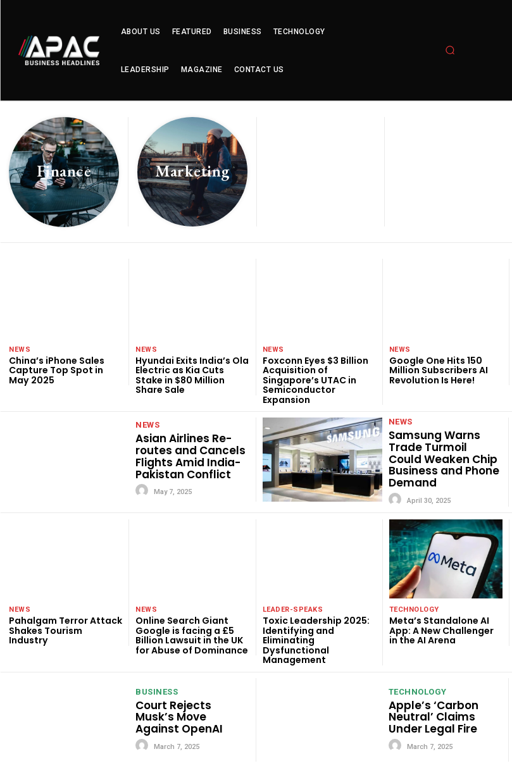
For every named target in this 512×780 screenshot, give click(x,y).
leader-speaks (293, 609)
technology (414, 609)
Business (156, 690)
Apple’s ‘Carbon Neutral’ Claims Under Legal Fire (433, 715)
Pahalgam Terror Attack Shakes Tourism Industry (65, 630)
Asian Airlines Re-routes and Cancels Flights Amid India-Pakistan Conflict (190, 456)
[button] (450, 50)
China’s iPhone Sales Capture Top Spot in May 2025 (56, 370)
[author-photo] (143, 491)
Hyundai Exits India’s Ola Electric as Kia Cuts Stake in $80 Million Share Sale (191, 375)
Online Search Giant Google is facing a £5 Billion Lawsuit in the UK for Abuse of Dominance (191, 635)
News (19, 349)
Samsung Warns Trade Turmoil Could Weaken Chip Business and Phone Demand (444, 459)
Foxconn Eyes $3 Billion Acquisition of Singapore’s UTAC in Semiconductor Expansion (315, 380)
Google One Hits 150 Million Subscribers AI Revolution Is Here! (438, 370)
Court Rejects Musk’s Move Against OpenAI (179, 715)
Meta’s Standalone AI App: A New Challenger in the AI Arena (441, 630)
